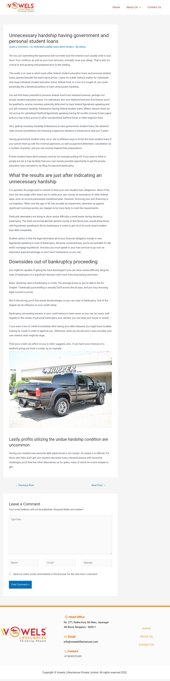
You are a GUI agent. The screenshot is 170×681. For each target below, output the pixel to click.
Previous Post (25, 485)
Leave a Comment (19, 46)
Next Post (98, 485)
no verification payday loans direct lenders (53, 46)
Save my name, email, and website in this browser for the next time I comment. (55, 576)
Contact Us (155, 7)
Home (118, 7)
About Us (135, 7)
